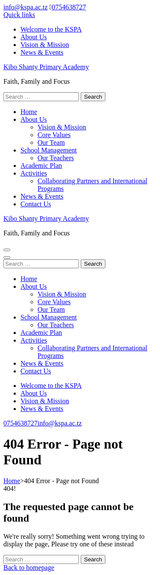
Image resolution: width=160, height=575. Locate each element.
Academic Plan (41, 165)
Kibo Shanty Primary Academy (46, 66)
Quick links (19, 14)
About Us (33, 37)
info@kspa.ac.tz (25, 7)
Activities (33, 173)
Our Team (51, 142)
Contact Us (35, 204)
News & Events (41, 52)
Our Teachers (56, 157)
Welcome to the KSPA (50, 29)
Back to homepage (28, 567)
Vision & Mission (44, 44)
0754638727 (69, 7)
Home (28, 111)
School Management (48, 150)
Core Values (54, 134)
